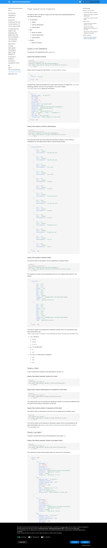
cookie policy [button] (76, 528)
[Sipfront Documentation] (9, 1)
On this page (86, 8)
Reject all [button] (74, 542)
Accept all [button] (85, 542)
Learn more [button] (22, 542)
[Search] (91, 1)
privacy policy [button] (65, 527)
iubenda (88, 545)
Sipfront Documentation (15, 8)
